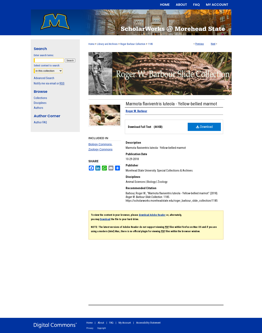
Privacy (89, 328)
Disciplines (40, 103)
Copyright (101, 328)
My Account (125, 322)
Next (213, 43)
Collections (40, 98)
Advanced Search (44, 78)
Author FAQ (40, 122)
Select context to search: (47, 65)
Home (91, 44)
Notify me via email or (49, 83)
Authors (38, 107)
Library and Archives (107, 44)
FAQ (111, 322)
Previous (199, 43)
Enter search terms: (44, 55)
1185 (150, 44)
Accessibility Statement (148, 322)
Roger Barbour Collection (132, 44)
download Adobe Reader (152, 215)
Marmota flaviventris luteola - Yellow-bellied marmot (171, 103)
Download (204, 127)
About (101, 322)
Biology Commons (100, 144)
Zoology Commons (100, 149)
